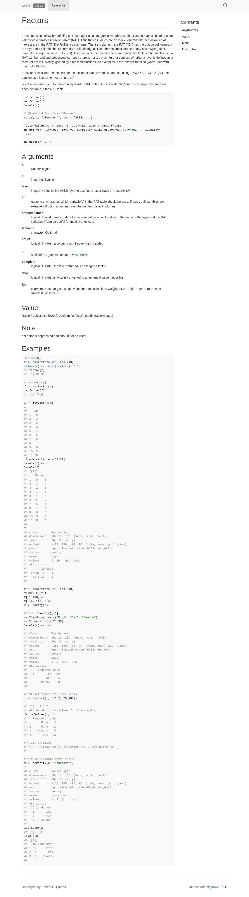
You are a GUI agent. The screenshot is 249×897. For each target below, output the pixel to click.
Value (186, 36)
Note (185, 43)
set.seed (31, 358)
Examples (189, 49)
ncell (61, 366)
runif (50, 366)
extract (39, 698)
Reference (59, 5)
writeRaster (79, 255)
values (29, 366)
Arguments (190, 30)
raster (27, 5)
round (37, 382)
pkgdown (212, 887)
